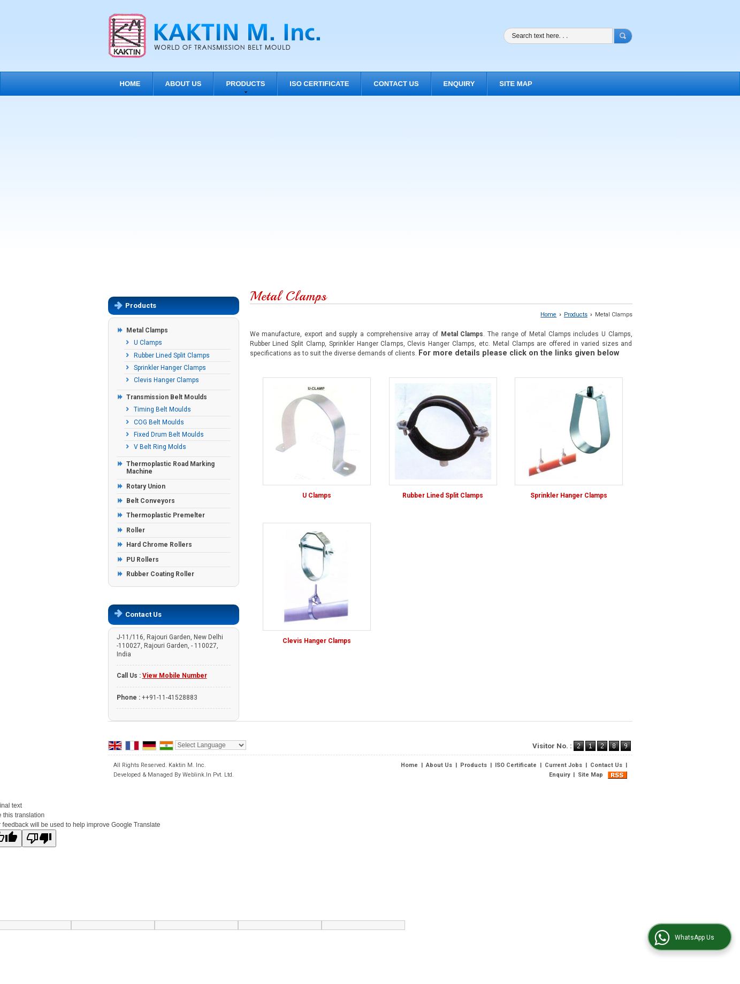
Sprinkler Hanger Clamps (170, 367)
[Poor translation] (39, 838)
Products (245, 86)
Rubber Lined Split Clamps (172, 355)
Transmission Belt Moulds (166, 397)
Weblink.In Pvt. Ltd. (208, 774)
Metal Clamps (147, 330)
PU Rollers (142, 559)
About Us (183, 84)
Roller (135, 530)
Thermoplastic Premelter (165, 515)
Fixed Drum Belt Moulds (169, 434)
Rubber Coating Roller (160, 574)
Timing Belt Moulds (162, 409)
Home (130, 84)
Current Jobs (563, 765)
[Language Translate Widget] (210, 745)
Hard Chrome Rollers (159, 544)
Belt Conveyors (150, 501)
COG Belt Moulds (159, 422)
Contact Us (395, 84)
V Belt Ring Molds (160, 447)
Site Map (515, 84)
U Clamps (148, 342)
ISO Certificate (319, 84)
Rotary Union (145, 486)
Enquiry (459, 84)
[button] (174, 675)
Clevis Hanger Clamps (166, 380)
